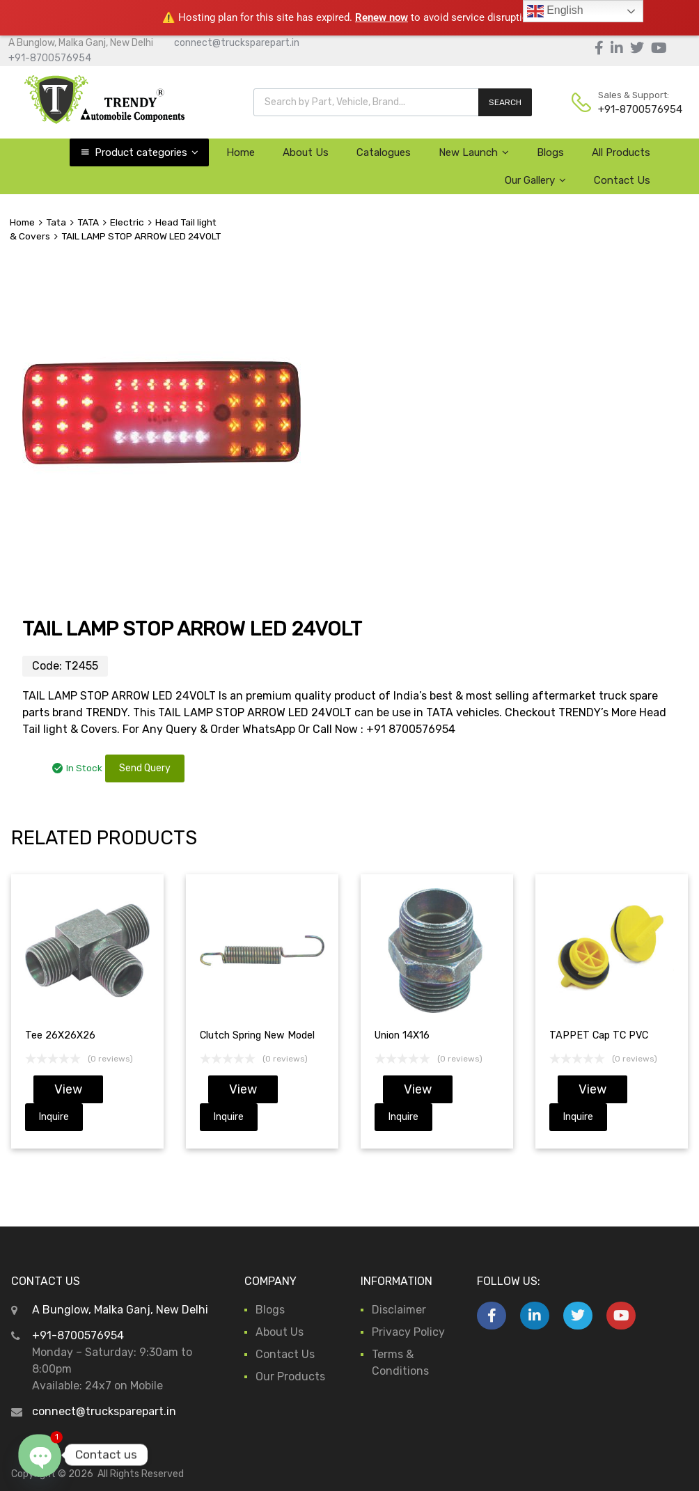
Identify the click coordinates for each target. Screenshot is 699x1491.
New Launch (474, 152)
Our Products (290, 1376)
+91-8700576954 (49, 58)
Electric (127, 222)
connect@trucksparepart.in (236, 43)
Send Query (145, 768)
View (68, 1089)
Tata (56, 222)
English (555, 11)
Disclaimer (399, 1309)
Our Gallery (535, 180)
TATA (88, 222)
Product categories (146, 152)
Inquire (54, 1117)
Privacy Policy (408, 1332)
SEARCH (505, 102)
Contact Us (622, 180)
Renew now (381, 17)
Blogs (550, 152)
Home (240, 152)
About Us (306, 152)
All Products (621, 152)
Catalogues (383, 152)
